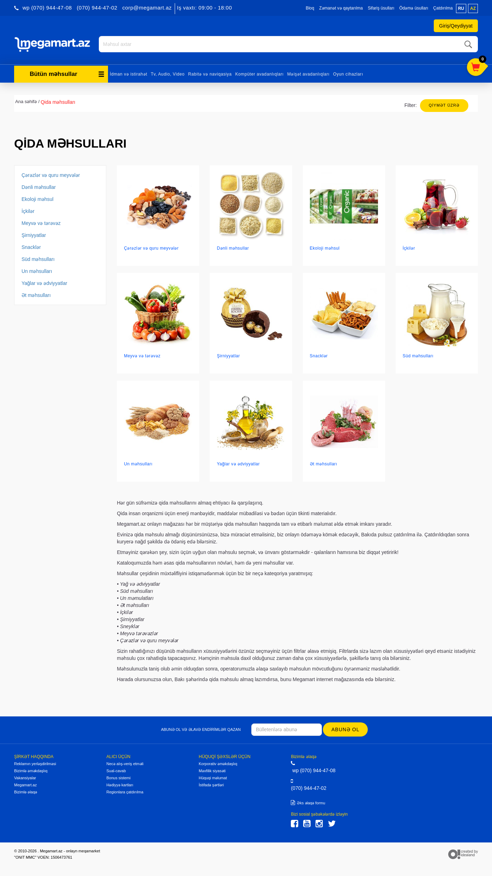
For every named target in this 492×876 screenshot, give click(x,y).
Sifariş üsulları (381, 8)
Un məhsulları (37, 270)
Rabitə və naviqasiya (210, 73)
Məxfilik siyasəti (212, 770)
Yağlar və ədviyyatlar (44, 282)
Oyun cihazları (348, 73)
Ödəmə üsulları (413, 8)
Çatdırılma (442, 8)
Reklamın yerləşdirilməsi (35, 763)
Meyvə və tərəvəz (41, 222)
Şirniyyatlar (34, 234)
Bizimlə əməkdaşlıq (30, 770)
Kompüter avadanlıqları (259, 73)
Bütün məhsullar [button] (67, 73)
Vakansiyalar (25, 777)
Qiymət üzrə (444, 104)
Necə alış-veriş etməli (124, 763)
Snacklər (31, 246)
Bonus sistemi (118, 777)
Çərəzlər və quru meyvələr (51, 174)
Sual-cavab (116, 770)
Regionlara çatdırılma (124, 791)
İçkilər (28, 210)
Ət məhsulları (36, 294)
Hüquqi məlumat (213, 777)
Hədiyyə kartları (119, 784)
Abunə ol (346, 729)
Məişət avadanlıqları (308, 73)
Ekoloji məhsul (37, 198)
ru (461, 8)
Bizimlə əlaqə (25, 791)
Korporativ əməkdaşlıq (218, 763)
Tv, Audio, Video (168, 73)
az (473, 8)
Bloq (310, 8)
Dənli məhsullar (39, 186)
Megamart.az (25, 784)
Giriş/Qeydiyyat (456, 26)
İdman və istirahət (128, 73)
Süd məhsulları (38, 258)
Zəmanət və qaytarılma (341, 8)
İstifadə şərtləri (211, 784)
